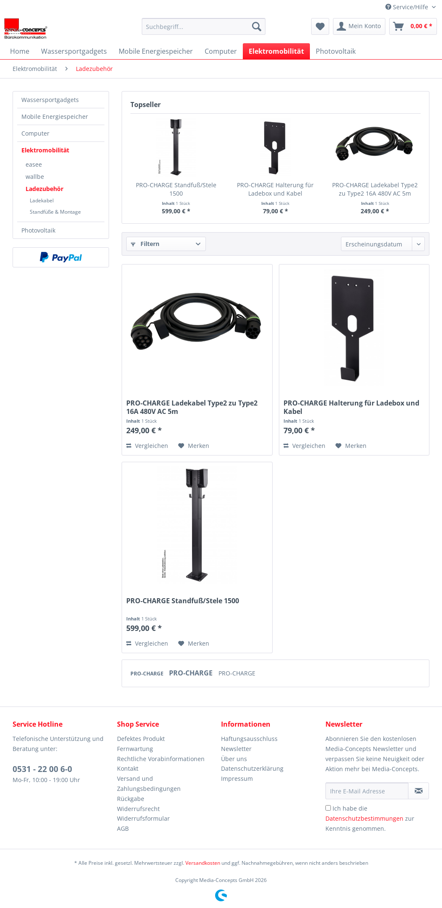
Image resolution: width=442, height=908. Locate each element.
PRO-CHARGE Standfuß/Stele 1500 (176, 189)
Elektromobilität (45, 150)
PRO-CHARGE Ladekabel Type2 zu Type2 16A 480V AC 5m (375, 189)
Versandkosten (202, 862)
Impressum (237, 778)
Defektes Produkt (141, 739)
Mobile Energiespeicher (54, 116)
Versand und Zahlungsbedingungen (149, 784)
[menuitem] (203, 26)
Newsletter (236, 749)
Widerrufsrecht (138, 809)
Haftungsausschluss (249, 739)
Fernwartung (135, 749)
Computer (35, 133)
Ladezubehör (44, 189)
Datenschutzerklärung (252, 768)
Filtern (145, 244)
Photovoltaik (38, 230)
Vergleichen (147, 446)
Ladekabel (42, 200)
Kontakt (127, 768)
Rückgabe (130, 799)
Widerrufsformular (143, 818)
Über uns (234, 759)
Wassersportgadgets (50, 100)
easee (34, 164)
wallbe (35, 177)
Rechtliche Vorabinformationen (161, 759)
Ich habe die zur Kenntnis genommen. (369, 818)
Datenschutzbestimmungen (364, 818)
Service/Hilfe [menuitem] (407, 7)
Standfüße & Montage (55, 211)
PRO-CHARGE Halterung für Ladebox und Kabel (275, 189)
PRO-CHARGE (147, 673)
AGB (123, 828)
